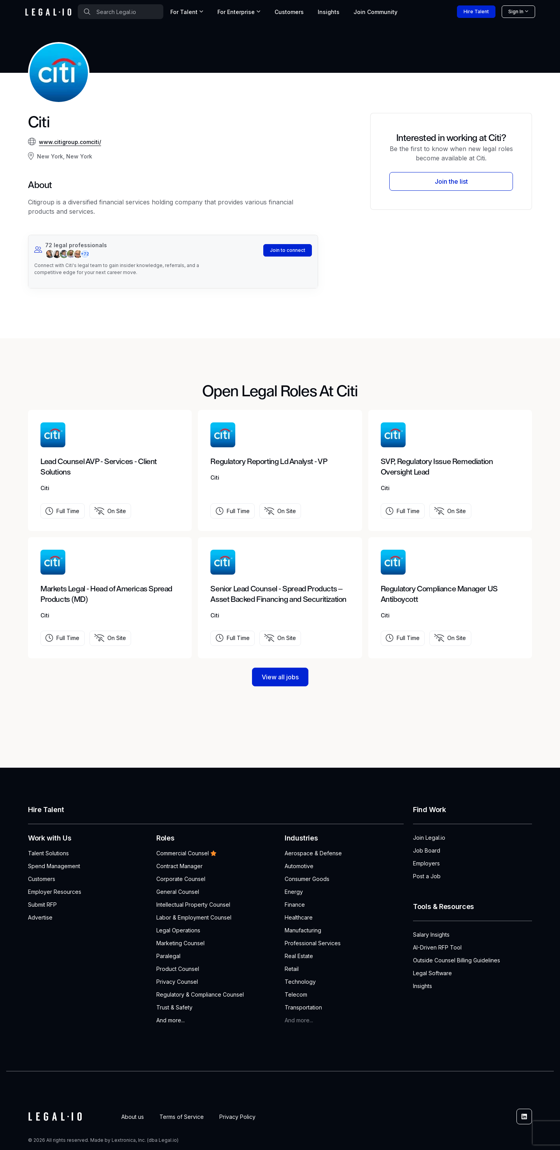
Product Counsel (177, 968)
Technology (300, 981)
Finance (295, 904)
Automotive (299, 866)
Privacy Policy (237, 1116)
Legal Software (432, 973)
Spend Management (54, 866)
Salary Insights (431, 934)
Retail (292, 968)
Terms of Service (181, 1116)
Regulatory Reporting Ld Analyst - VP (268, 462)
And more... (170, 1020)
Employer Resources (54, 891)
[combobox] (120, 11)
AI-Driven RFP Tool (437, 947)
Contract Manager (179, 866)
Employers (426, 863)
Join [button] (375, 12)
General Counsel (177, 891)
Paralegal (168, 956)
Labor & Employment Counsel (193, 917)
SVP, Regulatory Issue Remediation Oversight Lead (437, 467)
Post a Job (427, 876)
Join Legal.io (429, 837)
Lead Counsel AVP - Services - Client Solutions (98, 467)
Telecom (296, 994)
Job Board (426, 850)
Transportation (303, 1007)
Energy (294, 891)
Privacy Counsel (177, 981)
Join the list (451, 181)
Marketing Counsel (180, 943)
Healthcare (299, 917)
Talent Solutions (48, 853)
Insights (329, 12)
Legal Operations (178, 930)
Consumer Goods (307, 879)
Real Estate (299, 956)
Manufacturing (303, 930)
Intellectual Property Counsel (193, 904)
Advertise (40, 917)
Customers (289, 12)
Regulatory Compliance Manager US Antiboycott (439, 594)
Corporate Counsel (180, 879)
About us (132, 1116)
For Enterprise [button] (236, 12)
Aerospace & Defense (313, 853)
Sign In (515, 11)
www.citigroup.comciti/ (70, 142)
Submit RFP (42, 904)
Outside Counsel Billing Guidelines (456, 960)
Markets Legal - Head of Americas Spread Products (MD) (106, 594)
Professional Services (313, 943)
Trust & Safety (174, 1007)
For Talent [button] (184, 12)
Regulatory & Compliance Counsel (200, 994)
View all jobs (280, 677)
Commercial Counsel (186, 853)
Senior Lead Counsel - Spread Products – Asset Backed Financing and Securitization (278, 594)
